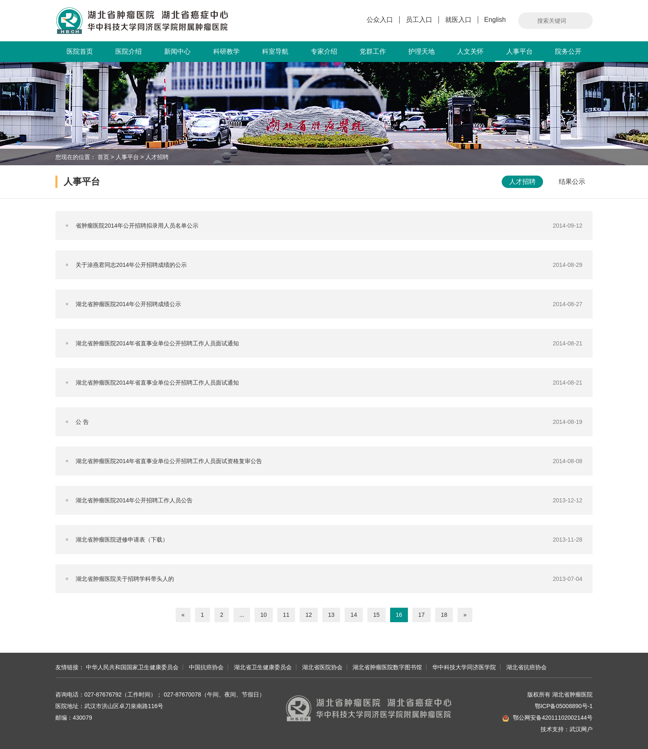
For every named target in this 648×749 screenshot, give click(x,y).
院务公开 (568, 51)
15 (376, 614)
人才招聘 (157, 157)
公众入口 (380, 19)
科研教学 (226, 51)
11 (286, 614)
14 (353, 614)
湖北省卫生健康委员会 (263, 667)
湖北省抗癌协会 (526, 667)
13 (331, 614)
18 (444, 614)
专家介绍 (324, 51)
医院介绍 (128, 51)
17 (421, 614)
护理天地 (421, 51)
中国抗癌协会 (206, 667)
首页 (103, 157)
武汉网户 (581, 729)
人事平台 (519, 55)
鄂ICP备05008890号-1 (564, 706)
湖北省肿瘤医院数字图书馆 (387, 667)
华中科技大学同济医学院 (464, 667)
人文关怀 (470, 51)
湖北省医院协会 (322, 667)
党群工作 (373, 51)
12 (308, 614)
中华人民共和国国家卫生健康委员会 (132, 667)
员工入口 (419, 19)
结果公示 (572, 181)
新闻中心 (177, 51)
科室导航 (275, 51)
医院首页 (80, 51)
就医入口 (458, 19)
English (495, 19)
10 (263, 614)
